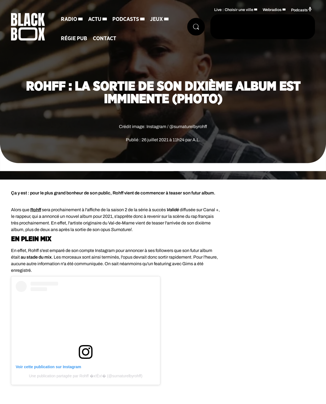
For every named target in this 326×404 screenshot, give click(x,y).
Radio (69, 19)
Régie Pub (74, 38)
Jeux (156, 19)
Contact (104, 38)
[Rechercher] (196, 27)
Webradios (272, 10)
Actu (94, 19)
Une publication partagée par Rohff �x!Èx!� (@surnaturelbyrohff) (85, 376)
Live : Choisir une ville (233, 10)
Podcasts (125, 19)
